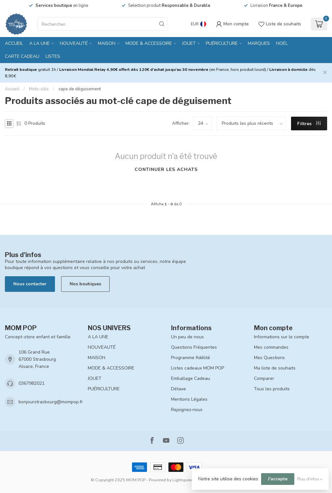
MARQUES (259, 43)
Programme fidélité (190, 358)
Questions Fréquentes (194, 347)
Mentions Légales (189, 399)
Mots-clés (39, 89)
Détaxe (178, 389)
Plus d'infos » (309, 479)
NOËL (282, 43)
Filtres (309, 124)
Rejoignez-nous (187, 410)
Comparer (264, 378)
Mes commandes (271, 347)
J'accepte (277, 479)
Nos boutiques (85, 284)
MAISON (106, 43)
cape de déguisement (80, 89)
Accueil (14, 43)
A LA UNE (39, 43)
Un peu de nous (187, 337)
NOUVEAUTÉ (74, 43)
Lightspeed (183, 480)
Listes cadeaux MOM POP (197, 368)
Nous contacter (29, 284)
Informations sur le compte (281, 337)
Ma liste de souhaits (275, 368)
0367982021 (32, 383)
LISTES (53, 56)
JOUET (189, 43)
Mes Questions (269, 358)
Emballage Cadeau (190, 378)
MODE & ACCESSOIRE (149, 43)
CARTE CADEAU (22, 56)
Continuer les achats (166, 169)
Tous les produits (272, 389)
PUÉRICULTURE (222, 43)
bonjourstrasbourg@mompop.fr (51, 402)
